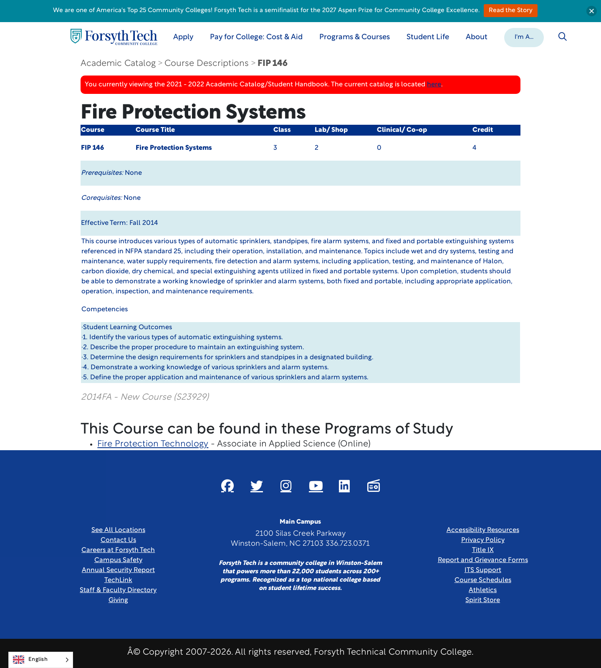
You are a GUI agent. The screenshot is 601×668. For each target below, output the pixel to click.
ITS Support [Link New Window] (483, 570)
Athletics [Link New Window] (483, 590)
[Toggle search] (562, 36)
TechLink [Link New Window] (118, 580)
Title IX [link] (483, 550)
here (434, 84)
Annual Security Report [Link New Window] (118, 570)
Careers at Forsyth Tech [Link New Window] (118, 550)
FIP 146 (273, 63)
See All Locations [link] (118, 530)
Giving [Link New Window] (118, 600)
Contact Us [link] (118, 540)
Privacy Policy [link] (483, 540)
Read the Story (511, 11)
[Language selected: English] (40, 660)
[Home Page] (114, 37)
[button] (524, 36)
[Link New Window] (227, 485)
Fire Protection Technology (152, 444)
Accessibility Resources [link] (483, 530)
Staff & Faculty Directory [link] (118, 590)
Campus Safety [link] (118, 560)
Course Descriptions (206, 63)
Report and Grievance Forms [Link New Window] (483, 560)
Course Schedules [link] (483, 580)
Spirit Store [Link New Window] (482, 600)
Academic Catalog (118, 63)
